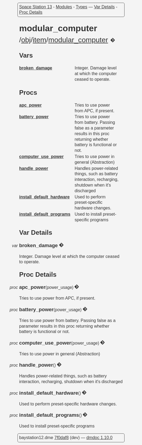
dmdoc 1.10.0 (99, 437)
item (39, 40)
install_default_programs (44, 214)
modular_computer (78, 40)
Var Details (104, 7)
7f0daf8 (61, 437)
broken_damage (35, 68)
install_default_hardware (44, 197)
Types (81, 7)
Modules (64, 7)
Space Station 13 (35, 7)
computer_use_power (41, 156)
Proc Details (30, 12)
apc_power (30, 105)
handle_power (33, 168)
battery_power (33, 116)
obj (26, 40)
